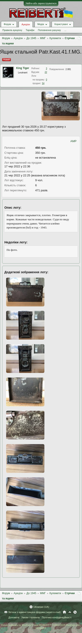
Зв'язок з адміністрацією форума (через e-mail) (34, 612)
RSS (75, 612)
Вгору (69, 612)
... (65, 30)
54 (43, 83)
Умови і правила (30, 617)
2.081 (68, 69)
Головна (64, 612)
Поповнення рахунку (49, 30)
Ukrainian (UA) (41, 607)
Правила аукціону (12, 30)
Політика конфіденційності (56, 617)
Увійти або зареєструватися (41, 3)
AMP (73, 141)
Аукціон (25, 24)
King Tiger (22, 68)
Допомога (13, 617)
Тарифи (30, 30)
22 (46, 72)
